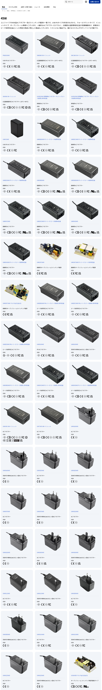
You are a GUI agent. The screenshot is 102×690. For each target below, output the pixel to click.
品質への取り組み (26, 8)
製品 (3, 8)
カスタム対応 (13, 8)
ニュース (37, 8)
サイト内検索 (65, 3)
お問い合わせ (94, 3)
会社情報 (46, 8)
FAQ (54, 8)
